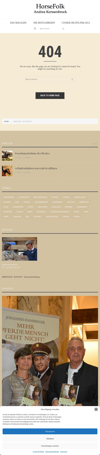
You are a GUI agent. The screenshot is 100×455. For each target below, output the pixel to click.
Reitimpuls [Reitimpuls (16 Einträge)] (41, 212)
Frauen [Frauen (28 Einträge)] (27, 202)
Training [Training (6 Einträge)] (37, 216)
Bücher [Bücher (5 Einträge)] (55, 197)
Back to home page (50, 95)
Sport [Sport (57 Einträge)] (6, 216)
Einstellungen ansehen (50, 446)
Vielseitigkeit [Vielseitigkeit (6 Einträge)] (52, 216)
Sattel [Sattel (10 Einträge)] (76, 212)
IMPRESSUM (7, 277)
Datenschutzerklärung (52, 452)
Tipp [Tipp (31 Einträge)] (27, 216)
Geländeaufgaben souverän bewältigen (36, 168)
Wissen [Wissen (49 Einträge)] (77, 216)
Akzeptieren (50, 431)
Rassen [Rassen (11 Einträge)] (20, 212)
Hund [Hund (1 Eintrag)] (6, 207)
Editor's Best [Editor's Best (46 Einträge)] (79, 197)
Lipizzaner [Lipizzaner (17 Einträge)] (42, 207)
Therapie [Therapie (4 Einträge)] (17, 216)
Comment (26, 157)
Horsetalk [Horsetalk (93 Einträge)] (84, 202)
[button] (96, 409)
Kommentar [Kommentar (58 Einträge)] (18, 207)
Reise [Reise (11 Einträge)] (30, 212)
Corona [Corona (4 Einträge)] (66, 197)
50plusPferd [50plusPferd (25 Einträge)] (9, 197)
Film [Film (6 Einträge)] (17, 202)
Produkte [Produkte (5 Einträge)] (8, 212)
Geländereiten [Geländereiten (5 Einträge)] (41, 202)
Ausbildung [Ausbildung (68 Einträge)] (24, 197)
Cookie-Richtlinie (38, 452)
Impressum (63, 452)
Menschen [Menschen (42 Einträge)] (56, 207)
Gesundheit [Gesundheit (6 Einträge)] (57, 202)
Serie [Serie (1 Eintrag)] (86, 212)
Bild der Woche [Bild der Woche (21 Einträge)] (40, 197)
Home (6, 121)
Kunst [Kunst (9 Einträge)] (30, 207)
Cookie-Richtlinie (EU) (76, 22)
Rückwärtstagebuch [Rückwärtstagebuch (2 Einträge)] (60, 212)
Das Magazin (18, 22)
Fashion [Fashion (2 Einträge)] (7, 202)
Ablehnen (50, 439)
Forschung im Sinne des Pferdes (32, 153)
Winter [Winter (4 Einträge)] (66, 216)
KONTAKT (18, 277)
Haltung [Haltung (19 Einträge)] (71, 202)
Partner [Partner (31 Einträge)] (68, 207)
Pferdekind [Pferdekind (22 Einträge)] (82, 207)
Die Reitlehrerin (44, 22)
